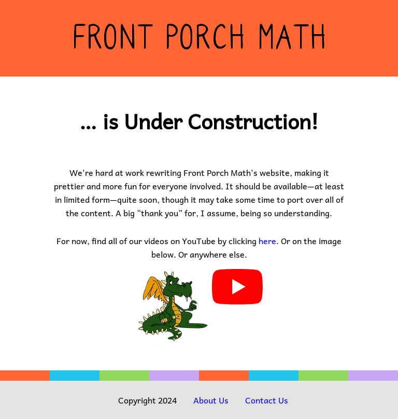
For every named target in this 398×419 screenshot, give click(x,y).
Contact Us (266, 400)
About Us (211, 400)
